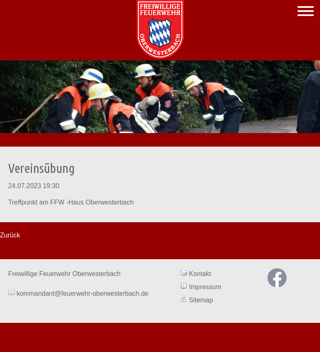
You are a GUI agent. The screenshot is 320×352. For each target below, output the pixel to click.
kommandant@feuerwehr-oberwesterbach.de (82, 293)
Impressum (205, 286)
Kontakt (200, 273)
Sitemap (201, 300)
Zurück (10, 235)
